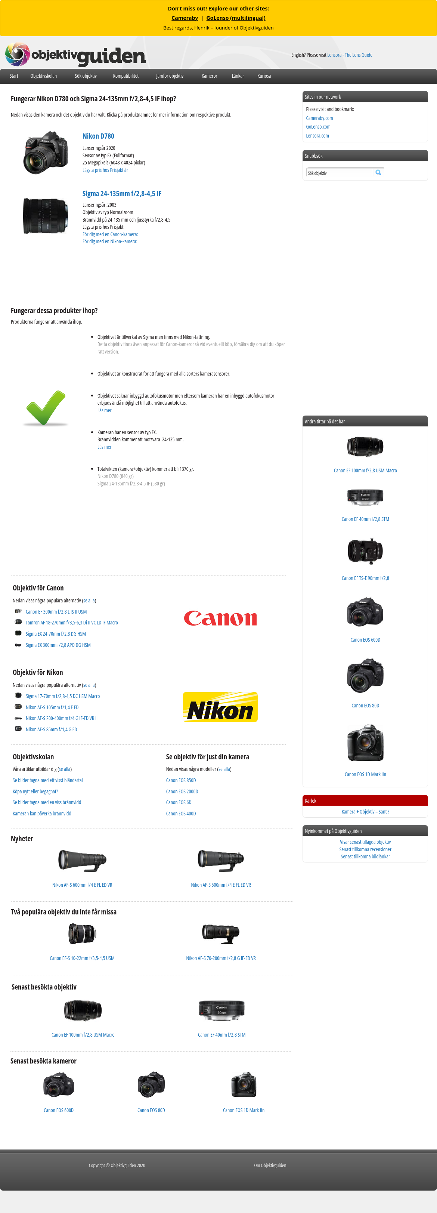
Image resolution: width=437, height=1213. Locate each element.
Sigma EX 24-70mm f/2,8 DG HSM (56, 633)
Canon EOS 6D (179, 802)
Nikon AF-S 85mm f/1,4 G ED (51, 729)
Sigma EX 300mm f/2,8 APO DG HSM (58, 644)
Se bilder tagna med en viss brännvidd (47, 802)
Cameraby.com (319, 117)
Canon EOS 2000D (182, 791)
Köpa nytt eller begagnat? (35, 791)
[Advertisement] (147, 274)
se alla (88, 600)
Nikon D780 (98, 136)
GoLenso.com (318, 126)
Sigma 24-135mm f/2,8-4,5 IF (122, 193)
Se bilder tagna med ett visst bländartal (48, 780)
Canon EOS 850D (181, 780)
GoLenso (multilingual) (236, 17)
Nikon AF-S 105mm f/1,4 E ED (52, 707)
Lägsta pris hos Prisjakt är (106, 169)
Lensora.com (317, 135)
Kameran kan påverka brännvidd (42, 813)
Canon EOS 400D (181, 813)
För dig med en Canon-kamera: (111, 234)
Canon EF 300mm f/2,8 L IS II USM (56, 611)
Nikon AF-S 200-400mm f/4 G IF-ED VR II (61, 718)
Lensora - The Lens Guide (349, 54)
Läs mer (104, 410)
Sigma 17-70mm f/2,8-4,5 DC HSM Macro (63, 696)
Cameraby (184, 17)
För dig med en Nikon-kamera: (111, 241)
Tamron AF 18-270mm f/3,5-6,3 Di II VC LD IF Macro (72, 622)
